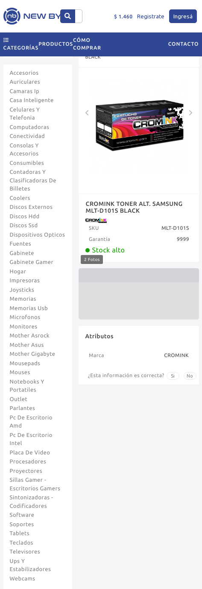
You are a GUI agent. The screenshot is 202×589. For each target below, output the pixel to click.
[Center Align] (67, 16)
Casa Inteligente (32, 100)
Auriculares (25, 82)
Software (22, 515)
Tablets (20, 533)
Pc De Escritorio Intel (31, 439)
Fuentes (21, 244)
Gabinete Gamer (32, 262)
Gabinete (22, 253)
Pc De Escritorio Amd (31, 422)
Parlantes (22, 408)
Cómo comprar (87, 44)
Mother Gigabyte (33, 354)
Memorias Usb (29, 308)
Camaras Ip (25, 91)
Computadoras (30, 127)
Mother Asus (27, 345)
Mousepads (25, 363)
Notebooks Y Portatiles (27, 386)
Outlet (19, 399)
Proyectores (26, 471)
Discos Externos (31, 207)
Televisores (25, 552)
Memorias (23, 299)
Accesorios (24, 73)
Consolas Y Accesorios (24, 150)
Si (173, 375)
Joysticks (22, 290)
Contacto (183, 44)
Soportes (22, 524)
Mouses (20, 372)
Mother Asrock (30, 336)
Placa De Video (30, 453)
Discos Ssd (24, 226)
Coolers (20, 198)
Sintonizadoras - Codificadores (31, 502)
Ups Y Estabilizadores (30, 565)
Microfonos (25, 317)
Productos (55, 44)
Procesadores (28, 462)
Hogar (18, 272)
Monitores (24, 327)
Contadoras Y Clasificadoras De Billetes (33, 180)
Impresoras (25, 281)
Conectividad (27, 136)
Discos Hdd (25, 217)
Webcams (22, 579)
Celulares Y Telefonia (25, 114)
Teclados (21, 543)
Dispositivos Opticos (37, 235)
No (190, 375)
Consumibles (27, 163)
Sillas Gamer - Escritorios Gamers (35, 484)
